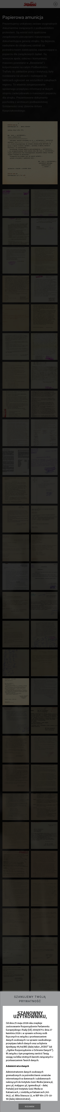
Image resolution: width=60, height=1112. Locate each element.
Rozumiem (29, 1106)
